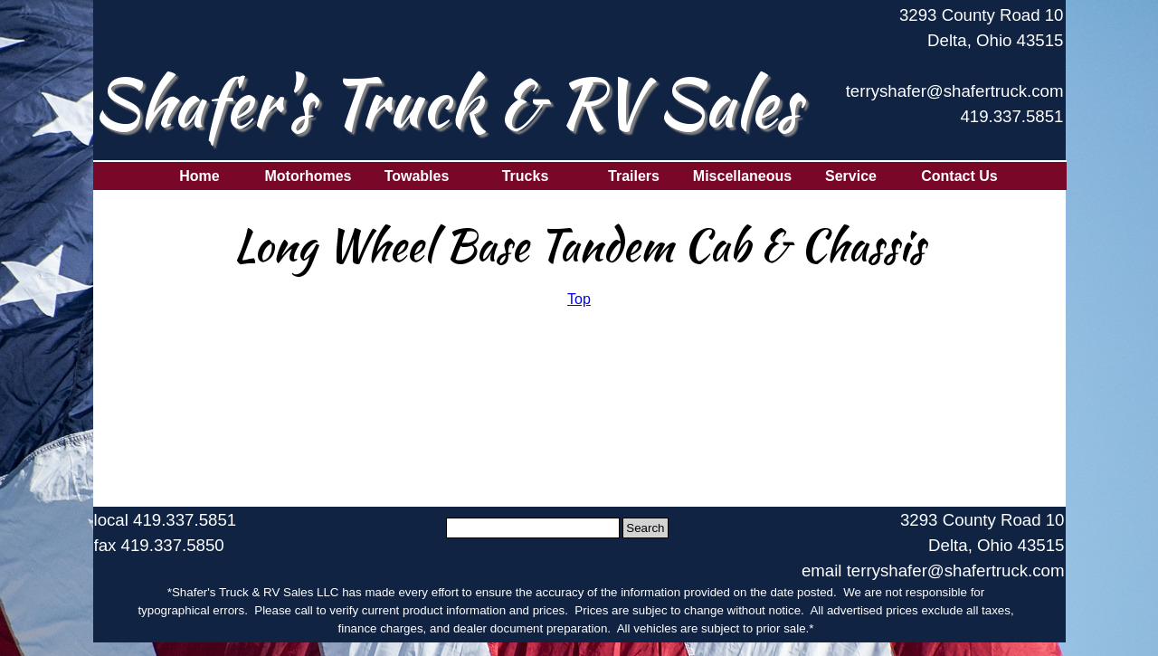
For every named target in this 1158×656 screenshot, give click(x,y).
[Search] (533, 528)
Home (199, 176)
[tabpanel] (952, 75)
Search (645, 528)
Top (579, 299)
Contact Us (959, 176)
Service (851, 176)
